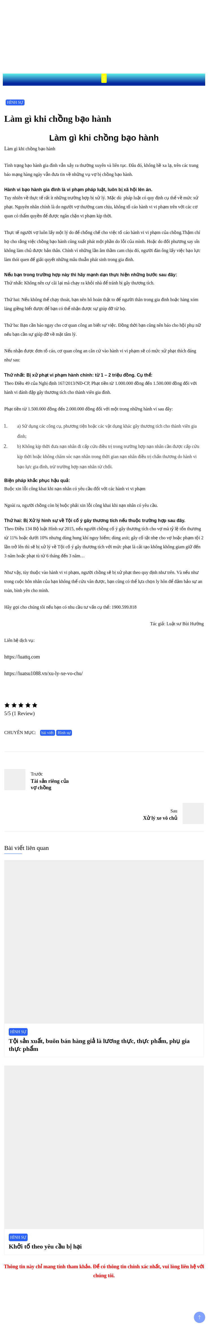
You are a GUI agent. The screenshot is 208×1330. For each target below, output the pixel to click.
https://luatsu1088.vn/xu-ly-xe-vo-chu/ (43, 673)
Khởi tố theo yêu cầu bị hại (45, 1246)
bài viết (47, 733)
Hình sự (64, 733)
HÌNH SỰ (15, 102)
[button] (104, 78)
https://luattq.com (22, 657)
